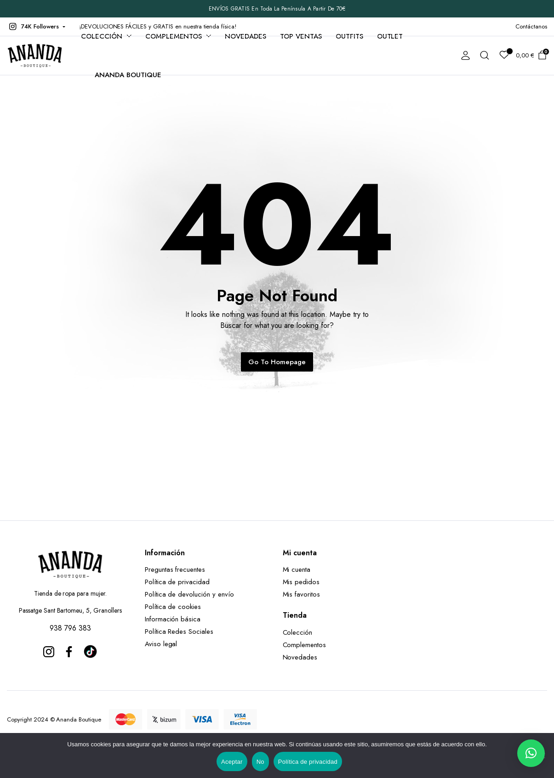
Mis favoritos (301, 594)
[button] (36, 26)
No (260, 761)
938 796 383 (70, 628)
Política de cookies (173, 607)
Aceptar (232, 761)
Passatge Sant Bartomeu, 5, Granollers (70, 610)
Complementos (173, 36)
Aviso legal (161, 644)
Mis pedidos (301, 582)
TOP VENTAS (301, 36)
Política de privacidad (177, 582)
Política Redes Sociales (181, 631)
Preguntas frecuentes (175, 569)
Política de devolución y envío (189, 594)
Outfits (349, 36)
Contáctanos (531, 26)
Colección (101, 36)
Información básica (172, 619)
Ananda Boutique (128, 75)
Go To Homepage (277, 362)
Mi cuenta (297, 569)
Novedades (245, 36)
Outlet (390, 36)
